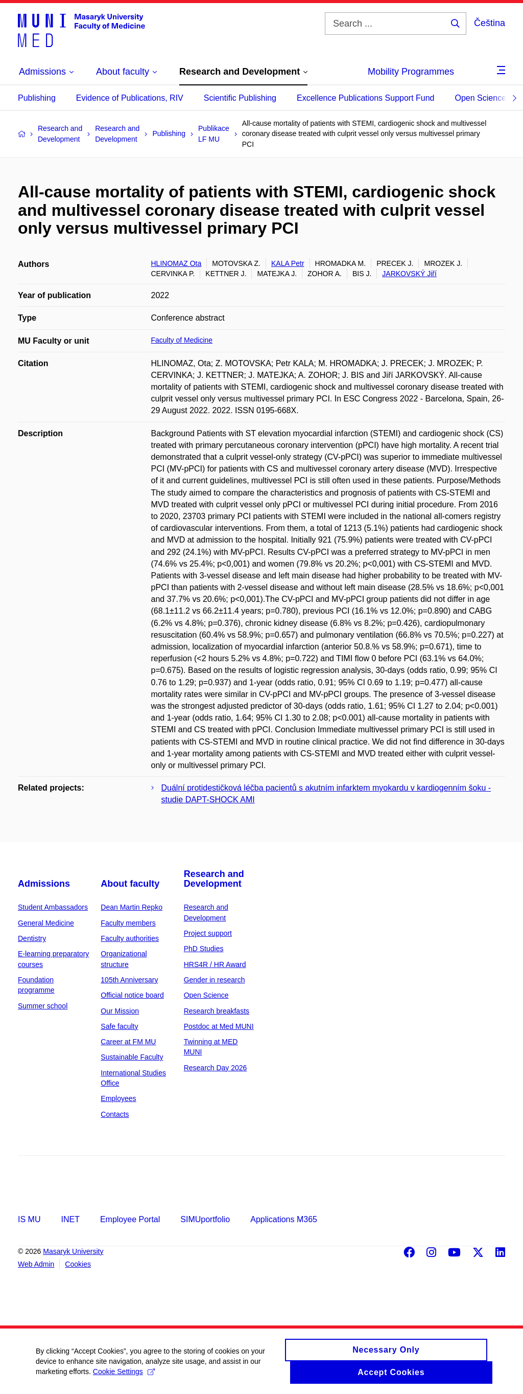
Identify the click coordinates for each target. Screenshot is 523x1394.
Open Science (481, 98)
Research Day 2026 (215, 1068)
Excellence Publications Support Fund (366, 98)
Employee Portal (130, 1219)
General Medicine (46, 923)
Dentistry (32, 938)
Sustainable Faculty (132, 1057)
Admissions (44, 884)
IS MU (29, 1219)
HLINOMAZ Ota (176, 263)
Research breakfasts (216, 1011)
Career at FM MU (128, 1042)
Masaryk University (73, 1251)
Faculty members (128, 923)
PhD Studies (204, 949)
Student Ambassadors (53, 907)
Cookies (78, 1264)
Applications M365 (283, 1219)
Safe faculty (119, 1026)
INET (70, 1219)
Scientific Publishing (240, 98)
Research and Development (214, 879)
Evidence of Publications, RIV (129, 98)
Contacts (115, 1114)
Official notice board (132, 995)
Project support (208, 933)
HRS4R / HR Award (215, 964)
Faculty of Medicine (182, 340)
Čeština (489, 23)
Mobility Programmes (411, 71)
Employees (118, 1098)
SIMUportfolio (205, 1219)
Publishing (37, 98)
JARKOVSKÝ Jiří (409, 273)
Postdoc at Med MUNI (219, 1026)
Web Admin (36, 1264)
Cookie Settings (124, 1377)
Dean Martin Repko (131, 907)
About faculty (130, 884)
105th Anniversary (129, 980)
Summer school (42, 1006)
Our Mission (120, 1011)
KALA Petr (287, 263)
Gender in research (214, 980)
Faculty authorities (130, 938)
